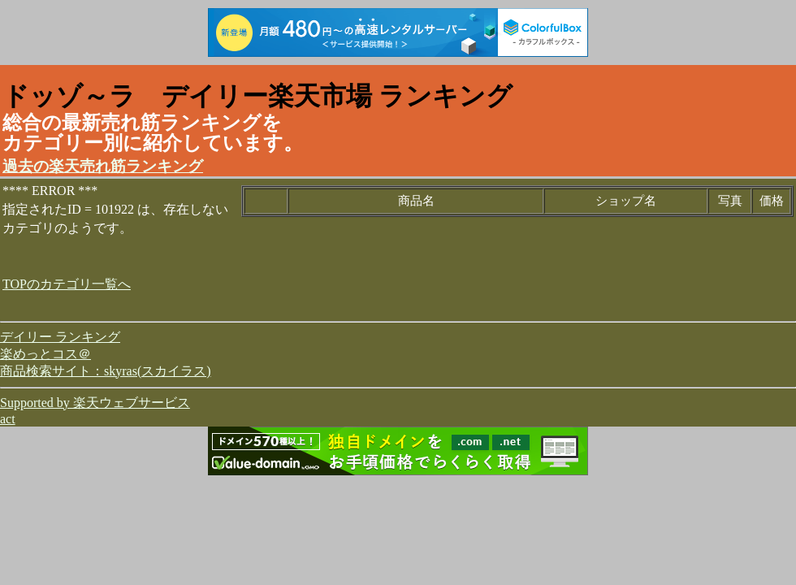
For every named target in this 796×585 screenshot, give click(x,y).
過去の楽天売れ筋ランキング (102, 166)
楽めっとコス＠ (45, 354)
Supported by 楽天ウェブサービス (95, 403)
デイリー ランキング (60, 337)
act (7, 419)
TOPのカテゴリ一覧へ (66, 284)
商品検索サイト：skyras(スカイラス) (105, 371)
